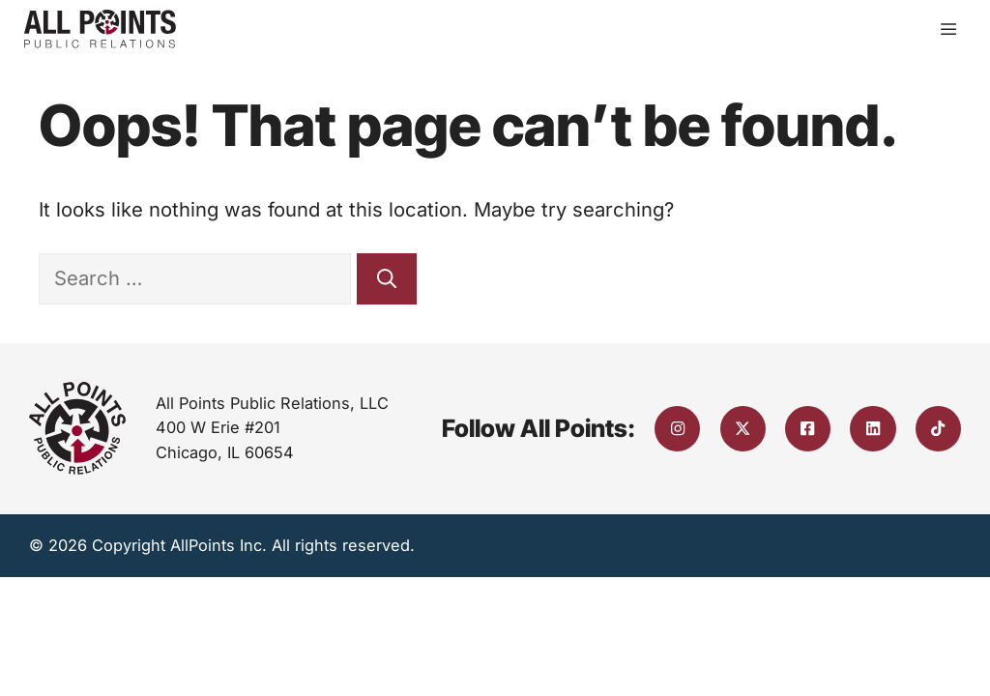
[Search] (387, 278)
